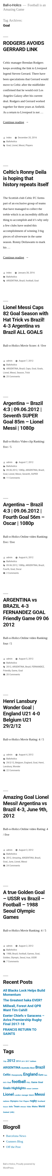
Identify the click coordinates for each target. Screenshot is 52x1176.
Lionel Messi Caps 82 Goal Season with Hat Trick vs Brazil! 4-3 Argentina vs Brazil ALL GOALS (25, 319)
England (28, 762)
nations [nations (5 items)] (6, 1101)
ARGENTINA (12, 280)
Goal (8, 145)
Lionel (15, 145)
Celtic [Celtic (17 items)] (7, 1074)
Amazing (16, 857)
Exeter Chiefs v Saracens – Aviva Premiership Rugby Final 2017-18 (23, 1020)
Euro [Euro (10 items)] (40, 1074)
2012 (8, 666)
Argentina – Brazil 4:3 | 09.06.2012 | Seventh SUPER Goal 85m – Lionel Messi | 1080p (23, 415)
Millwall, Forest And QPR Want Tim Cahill (22, 1008)
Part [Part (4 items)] (20, 1101)
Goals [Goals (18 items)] (7, 1088)
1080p (21, 470)
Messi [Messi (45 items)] (40, 1094)
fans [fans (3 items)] (45, 1075)
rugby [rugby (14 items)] (33, 1101)
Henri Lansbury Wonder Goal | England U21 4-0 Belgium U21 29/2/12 (21, 713)
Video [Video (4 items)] (29, 1107)
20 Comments (13, 674)
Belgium (19, 762)
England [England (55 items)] (30, 1074)
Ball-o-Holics (12, 5)
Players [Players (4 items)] (26, 1101)
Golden (6, 957)
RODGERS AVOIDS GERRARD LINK (23, 46)
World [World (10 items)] (41, 1106)
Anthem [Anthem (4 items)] (33, 1061)
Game (14, 670)
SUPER (34, 474)
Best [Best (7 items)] (32, 1068)
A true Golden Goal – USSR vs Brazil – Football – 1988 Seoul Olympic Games (24, 904)
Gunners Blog (14, 1141)
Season (20, 372)
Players (29, 145)
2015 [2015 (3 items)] (23, 1061)
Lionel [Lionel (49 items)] (8, 1094)
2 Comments (12, 573)
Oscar (19, 569)
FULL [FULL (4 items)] (28, 1082)
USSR (34, 957)
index (9, 137)
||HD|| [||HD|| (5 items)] (12, 1112)
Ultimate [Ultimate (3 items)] (23, 1107)
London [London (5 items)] (18, 1095)
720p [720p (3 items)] (4, 1061)
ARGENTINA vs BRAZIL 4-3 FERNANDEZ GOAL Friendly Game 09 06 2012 (26, 612)
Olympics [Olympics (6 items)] (14, 1101)
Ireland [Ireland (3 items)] (29, 1089)
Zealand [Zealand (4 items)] (6, 1112)
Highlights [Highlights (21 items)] (19, 1088)
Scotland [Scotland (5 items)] (41, 1101)
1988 (8, 953)
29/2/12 (10, 762)
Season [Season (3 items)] (5, 1107)
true (28, 957)
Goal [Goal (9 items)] (40, 1082)
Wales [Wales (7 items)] (35, 1106)
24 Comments (13, 865)
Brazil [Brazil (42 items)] (40, 1067)
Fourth (6, 569)
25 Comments (13, 376)
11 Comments (13, 478)
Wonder (16, 766)
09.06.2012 (11, 470)
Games (30, 953)
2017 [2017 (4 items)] (27, 1061)
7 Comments (12, 961)
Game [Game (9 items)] (34, 1082)
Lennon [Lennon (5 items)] (35, 1088)
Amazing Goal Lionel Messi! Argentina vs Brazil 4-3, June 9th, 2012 (26, 806)
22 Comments (13, 770)
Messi (22, 145)
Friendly (7, 670)
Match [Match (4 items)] (31, 1095)
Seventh (26, 474)
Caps (28, 368)
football (29, 280)
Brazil (22, 280)
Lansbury (7, 766)
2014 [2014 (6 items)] (18, 1061)
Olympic (15, 957)
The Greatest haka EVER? (22, 1000)
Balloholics (11, 141)
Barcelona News (16, 1136)
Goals (40, 368)
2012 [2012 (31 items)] (11, 1061)
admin (9, 360)
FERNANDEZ (38, 666)
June (10, 861)
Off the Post (13, 1147)
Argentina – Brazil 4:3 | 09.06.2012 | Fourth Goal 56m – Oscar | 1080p (24, 514)
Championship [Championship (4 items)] (16, 1075)
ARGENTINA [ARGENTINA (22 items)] (12, 1067)
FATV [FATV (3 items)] (5, 1082)
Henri (41, 762)
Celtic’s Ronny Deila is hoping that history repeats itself (26, 178)
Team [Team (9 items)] (17, 1106)
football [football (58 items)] (19, 1081)
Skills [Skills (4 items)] (11, 1107)
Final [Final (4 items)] (9, 1082)
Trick (27, 372)
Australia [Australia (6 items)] (25, 1068)
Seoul (22, 957)
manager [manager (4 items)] (24, 1095)
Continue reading (16, 122)
